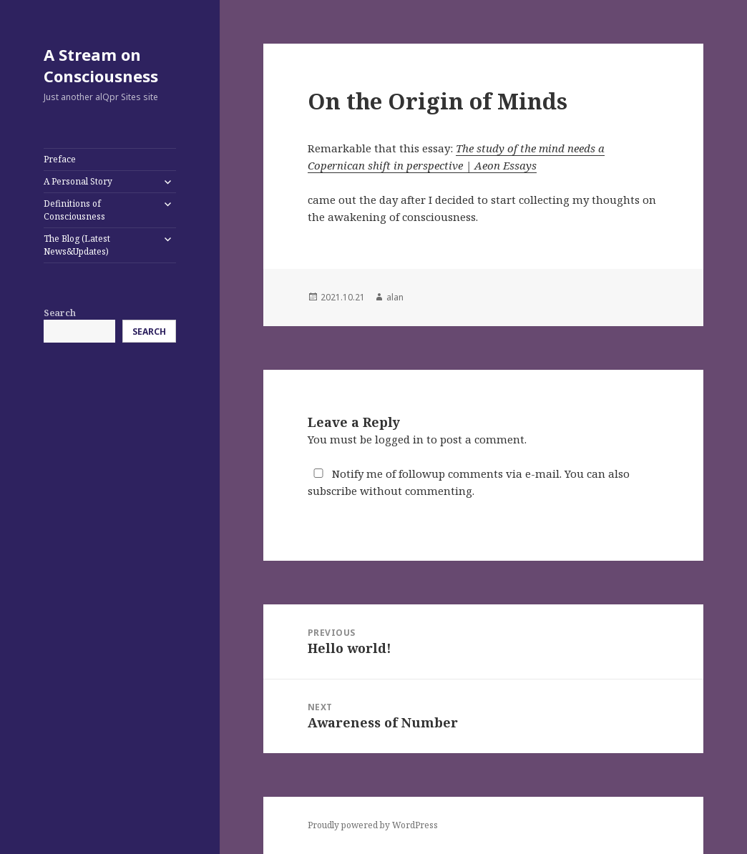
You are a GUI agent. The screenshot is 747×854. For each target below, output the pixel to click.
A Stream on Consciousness (101, 65)
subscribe (332, 491)
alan (395, 297)
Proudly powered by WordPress (373, 825)
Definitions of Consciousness (74, 209)
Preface (60, 159)
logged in (399, 439)
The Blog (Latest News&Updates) (77, 244)
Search (60, 313)
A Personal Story (78, 181)
